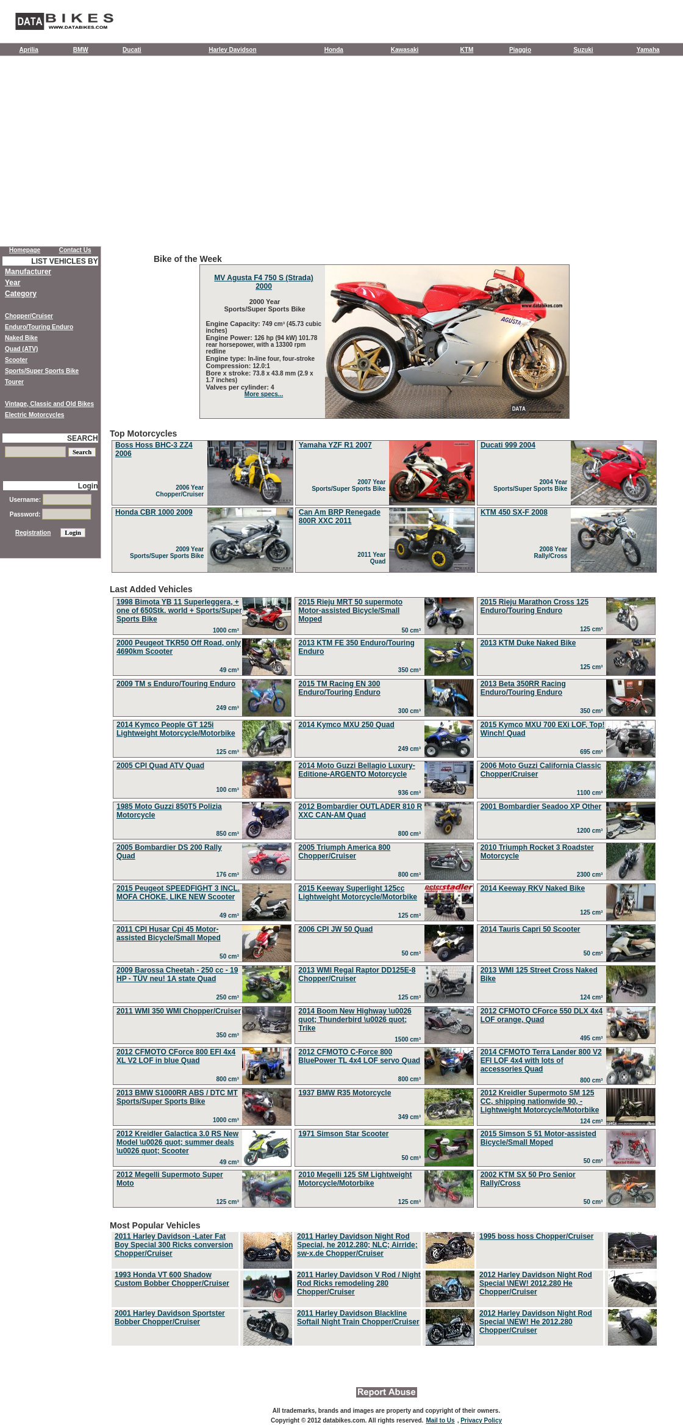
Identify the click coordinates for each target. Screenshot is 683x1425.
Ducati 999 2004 (508, 445)
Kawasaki (405, 49)
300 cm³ (411, 711)
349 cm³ (411, 1117)
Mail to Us (440, 1420)
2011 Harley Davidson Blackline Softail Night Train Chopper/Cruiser (358, 1317)
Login (88, 486)
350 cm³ (411, 670)
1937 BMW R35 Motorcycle (344, 1093)
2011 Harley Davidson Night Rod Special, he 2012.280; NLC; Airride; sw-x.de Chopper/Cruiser (357, 1245)
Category (21, 293)
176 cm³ (229, 874)
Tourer (14, 382)
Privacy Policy (481, 1420)
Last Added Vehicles (384, 897)
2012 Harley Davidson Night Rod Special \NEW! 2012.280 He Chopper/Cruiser (535, 1283)
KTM (467, 49)
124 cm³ (593, 997)
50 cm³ (412, 630)
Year (12, 282)
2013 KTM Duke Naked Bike (528, 643)
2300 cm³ (591, 874)
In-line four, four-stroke (281, 358)
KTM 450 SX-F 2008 (514, 512)
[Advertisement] (341, 153)
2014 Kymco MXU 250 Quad (346, 724)
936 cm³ (411, 792)
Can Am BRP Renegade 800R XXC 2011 (340, 516)
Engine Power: (230, 337)
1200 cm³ (591, 830)
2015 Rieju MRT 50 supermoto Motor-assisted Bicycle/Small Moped (350, 610)
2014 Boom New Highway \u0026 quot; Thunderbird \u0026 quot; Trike (354, 1019)
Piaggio (520, 49)
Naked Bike (21, 338)
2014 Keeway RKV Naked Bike (533, 888)
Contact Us (75, 250)
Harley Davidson (232, 49)
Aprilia (29, 49)
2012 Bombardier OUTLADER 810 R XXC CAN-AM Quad (360, 810)
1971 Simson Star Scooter (343, 1133)
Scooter (16, 360)
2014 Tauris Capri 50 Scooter (531, 929)
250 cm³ (229, 997)
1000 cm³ (227, 630)
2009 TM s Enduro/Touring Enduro (175, 684)
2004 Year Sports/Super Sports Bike (532, 485)
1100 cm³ (591, 792)
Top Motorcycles (384, 502)
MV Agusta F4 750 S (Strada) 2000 (263, 282)
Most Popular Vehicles (384, 1283)
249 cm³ (229, 708)
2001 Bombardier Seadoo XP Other (541, 806)
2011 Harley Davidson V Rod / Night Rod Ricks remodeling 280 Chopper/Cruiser (359, 1283)
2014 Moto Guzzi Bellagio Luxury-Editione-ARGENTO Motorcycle (356, 769)
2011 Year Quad (373, 558)
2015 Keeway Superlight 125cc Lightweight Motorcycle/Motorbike (357, 892)
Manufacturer (28, 271)
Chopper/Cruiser (29, 316)
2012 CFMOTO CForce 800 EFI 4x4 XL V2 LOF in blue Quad (175, 1056)
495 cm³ (593, 1038)
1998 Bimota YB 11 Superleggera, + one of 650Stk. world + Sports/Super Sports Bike (179, 610)
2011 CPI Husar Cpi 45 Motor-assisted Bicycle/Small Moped (168, 933)
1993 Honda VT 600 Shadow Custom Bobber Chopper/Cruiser (172, 1279)
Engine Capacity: (234, 323)
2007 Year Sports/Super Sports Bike (350, 485)
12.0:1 (261, 366)
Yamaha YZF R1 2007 (335, 445)
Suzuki (583, 49)
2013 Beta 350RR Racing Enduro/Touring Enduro (523, 688)
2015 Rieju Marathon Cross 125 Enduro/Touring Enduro (534, 606)
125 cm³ (593, 629)
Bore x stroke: (229, 373)
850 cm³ (229, 833)
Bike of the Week (384, 336)
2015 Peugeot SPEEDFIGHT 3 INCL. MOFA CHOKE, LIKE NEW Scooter (178, 892)
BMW (80, 49)
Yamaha (648, 49)
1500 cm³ (409, 1039)
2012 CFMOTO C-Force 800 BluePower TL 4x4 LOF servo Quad (359, 1056)
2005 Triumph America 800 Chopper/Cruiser (344, 851)
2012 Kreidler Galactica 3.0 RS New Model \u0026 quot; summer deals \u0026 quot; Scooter (177, 1142)
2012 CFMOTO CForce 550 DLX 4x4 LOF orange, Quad (542, 1015)
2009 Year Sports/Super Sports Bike (168, 552)
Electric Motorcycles (34, 415)
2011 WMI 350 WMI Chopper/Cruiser (178, 1011)
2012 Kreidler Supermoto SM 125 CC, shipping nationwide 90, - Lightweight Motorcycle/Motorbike (540, 1101)
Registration (33, 532)
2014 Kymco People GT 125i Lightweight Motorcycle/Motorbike (175, 729)
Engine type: (227, 358)
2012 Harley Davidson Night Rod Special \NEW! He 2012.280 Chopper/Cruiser (535, 1322)
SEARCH (82, 438)
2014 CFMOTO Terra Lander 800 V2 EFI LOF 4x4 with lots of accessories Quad (541, 1060)
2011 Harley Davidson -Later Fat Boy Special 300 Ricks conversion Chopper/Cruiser (174, 1245)
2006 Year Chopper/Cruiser (181, 491)
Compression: (229, 365)
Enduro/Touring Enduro (39, 327)
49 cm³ (231, 670)
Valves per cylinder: (238, 387)
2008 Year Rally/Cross (552, 552)
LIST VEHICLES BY (64, 261)
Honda (333, 49)
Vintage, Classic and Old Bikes (49, 404)
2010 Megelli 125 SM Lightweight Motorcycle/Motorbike (355, 1179)
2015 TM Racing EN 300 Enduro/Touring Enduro (339, 688)
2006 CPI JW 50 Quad (335, 929)
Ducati (132, 49)
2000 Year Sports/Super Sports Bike (263, 305)
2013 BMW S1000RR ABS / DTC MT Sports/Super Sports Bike (177, 1097)
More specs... (264, 394)
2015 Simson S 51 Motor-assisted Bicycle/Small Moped (538, 1138)
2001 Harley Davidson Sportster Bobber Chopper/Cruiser (170, 1317)
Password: (50, 514)
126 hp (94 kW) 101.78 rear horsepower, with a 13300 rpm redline (262, 345)
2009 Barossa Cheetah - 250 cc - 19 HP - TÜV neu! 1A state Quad (177, 974)
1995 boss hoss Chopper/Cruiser (536, 1236)
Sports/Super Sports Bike (42, 371)
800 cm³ (411, 833)
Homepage (24, 250)
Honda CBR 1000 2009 (154, 512)
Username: (50, 499)
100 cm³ (229, 789)
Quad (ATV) (21, 349)
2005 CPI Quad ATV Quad (160, 765)
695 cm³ (593, 752)
